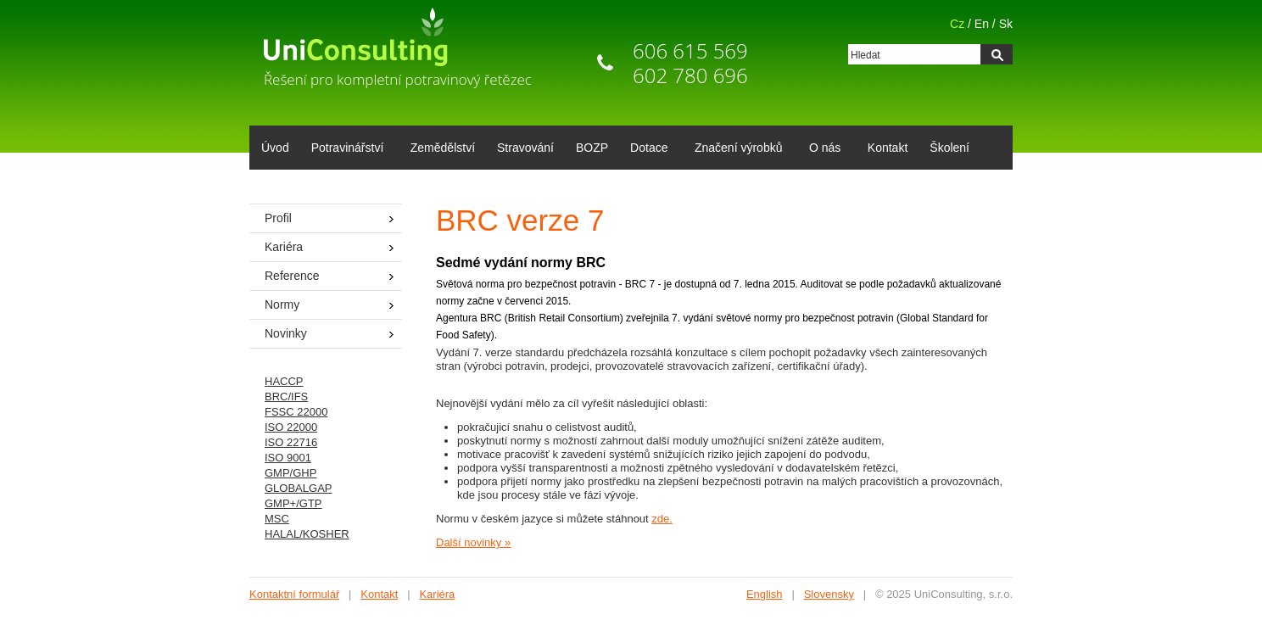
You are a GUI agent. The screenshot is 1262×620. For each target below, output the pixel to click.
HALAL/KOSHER (307, 534)
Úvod (275, 147)
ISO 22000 (291, 427)
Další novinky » (473, 542)
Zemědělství (442, 147)
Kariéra (284, 247)
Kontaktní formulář (294, 594)
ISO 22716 (291, 442)
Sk (1006, 24)
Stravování (525, 147)
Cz (957, 24)
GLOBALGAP (298, 488)
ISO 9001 (288, 457)
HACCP (284, 381)
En (981, 24)
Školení (949, 147)
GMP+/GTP (293, 503)
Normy (282, 304)
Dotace (645, 149)
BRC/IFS (286, 396)
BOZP (592, 147)
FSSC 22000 (296, 411)
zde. (662, 518)
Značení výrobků (736, 149)
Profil (278, 218)
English (764, 594)
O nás (821, 149)
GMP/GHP (290, 472)
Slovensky (829, 594)
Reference (292, 275)
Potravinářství (344, 149)
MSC (277, 518)
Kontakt (887, 147)
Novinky (286, 333)
